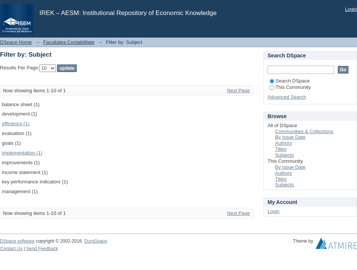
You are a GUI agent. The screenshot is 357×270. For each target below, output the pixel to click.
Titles (281, 149)
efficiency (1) (15, 123)
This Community (290, 87)
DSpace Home (16, 42)
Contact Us (11, 248)
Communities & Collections (304, 131)
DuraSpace (95, 241)
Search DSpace (289, 81)
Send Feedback (42, 248)
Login (351, 9)
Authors (283, 143)
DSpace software (17, 241)
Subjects (284, 155)
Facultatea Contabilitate (69, 42)
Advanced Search (287, 97)
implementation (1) (22, 153)
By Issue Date (290, 137)
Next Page (238, 90)
